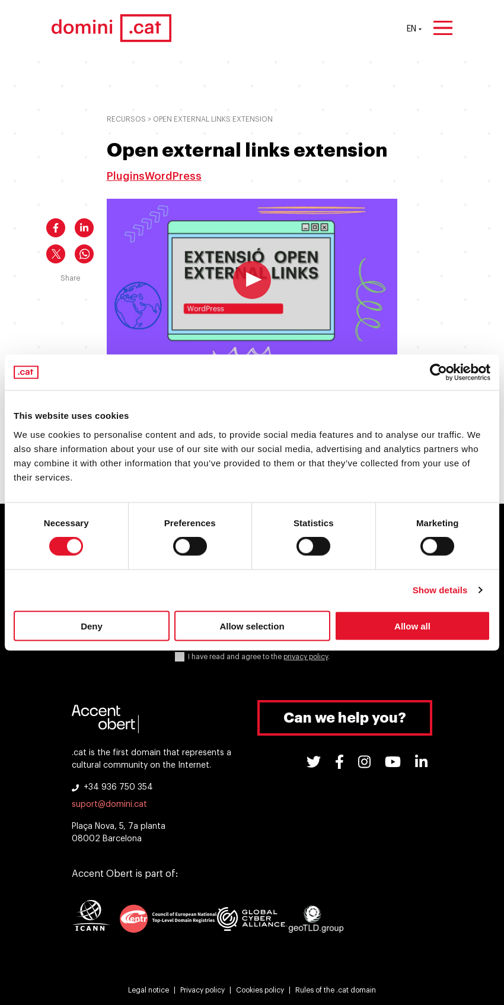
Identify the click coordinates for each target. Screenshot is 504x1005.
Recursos (126, 119)
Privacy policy (202, 990)
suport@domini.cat (109, 804)
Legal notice (148, 990)
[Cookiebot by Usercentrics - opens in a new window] (438, 372)
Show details (440, 590)
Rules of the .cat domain (335, 990)
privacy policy (305, 656)
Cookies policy (260, 990)
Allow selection (251, 626)
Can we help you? (344, 718)
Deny (92, 626)
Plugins (126, 176)
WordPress (173, 176)
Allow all (412, 626)
